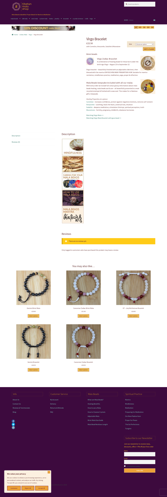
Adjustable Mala (93, 416)
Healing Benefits (94, 404)
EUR (148, 27)
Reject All (28, 488)
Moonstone (90, 110)
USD (152, 27)
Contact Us (17, 404)
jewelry (57, 19)
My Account (54, 400)
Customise (14, 488)
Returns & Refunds (57, 408)
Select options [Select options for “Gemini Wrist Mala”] (33, 316)
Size (130, 44)
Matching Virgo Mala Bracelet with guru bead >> (103, 118)
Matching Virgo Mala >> (95, 115)
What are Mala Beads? (96, 400)
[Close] (49, 472)
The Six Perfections (132, 424)
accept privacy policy (133, 466)
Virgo (30, 35)
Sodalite (89, 107)
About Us (16, 400)
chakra (51, 19)
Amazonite (90, 105)
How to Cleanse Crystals (96, 412)
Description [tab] (16, 136)
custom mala (43, 19)
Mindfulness (129, 404)
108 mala (24, 19)
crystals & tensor (78, 19)
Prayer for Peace (131, 420)
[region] (27, 481)
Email (125, 458)
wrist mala (34, 19)
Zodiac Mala (23, 35)
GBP (136, 27)
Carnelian (89, 102)
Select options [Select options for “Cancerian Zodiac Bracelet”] (83, 370)
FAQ (51, 412)
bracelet (66, 19)
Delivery (53, 404)
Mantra (127, 400)
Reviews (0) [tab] (16, 142)
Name (126, 451)
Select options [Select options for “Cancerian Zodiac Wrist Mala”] (83, 316)
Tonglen (128, 428)
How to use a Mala (94, 408)
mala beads (14, 19)
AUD (140, 27)
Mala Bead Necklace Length (98, 424)
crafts (86, 19)
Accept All (41, 488)
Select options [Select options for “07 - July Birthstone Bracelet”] (133, 316)
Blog (14, 412)
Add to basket (149, 49)
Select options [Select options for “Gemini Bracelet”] (33, 370)
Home (16, 35)
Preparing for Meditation (134, 412)
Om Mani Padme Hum (133, 416)
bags (91, 19)
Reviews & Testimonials (21, 408)
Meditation (129, 408)
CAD (144, 27)
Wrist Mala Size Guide (95, 420)
